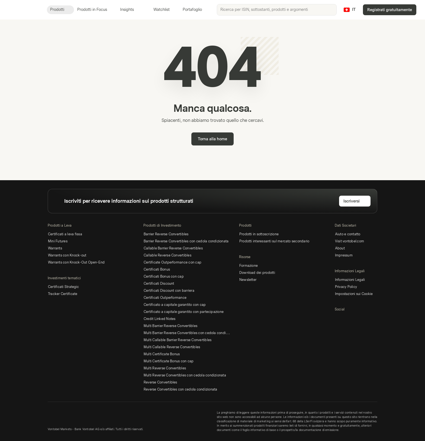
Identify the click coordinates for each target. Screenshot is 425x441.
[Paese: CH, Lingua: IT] (350, 9)
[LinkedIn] (338, 318)
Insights (130, 9)
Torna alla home (212, 139)
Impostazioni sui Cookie (354, 294)
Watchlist (158, 9)
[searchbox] (276, 9)
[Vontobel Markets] (23, 9)
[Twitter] (346, 318)
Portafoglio (189, 9)
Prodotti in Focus (95, 9)
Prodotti (60, 9)
